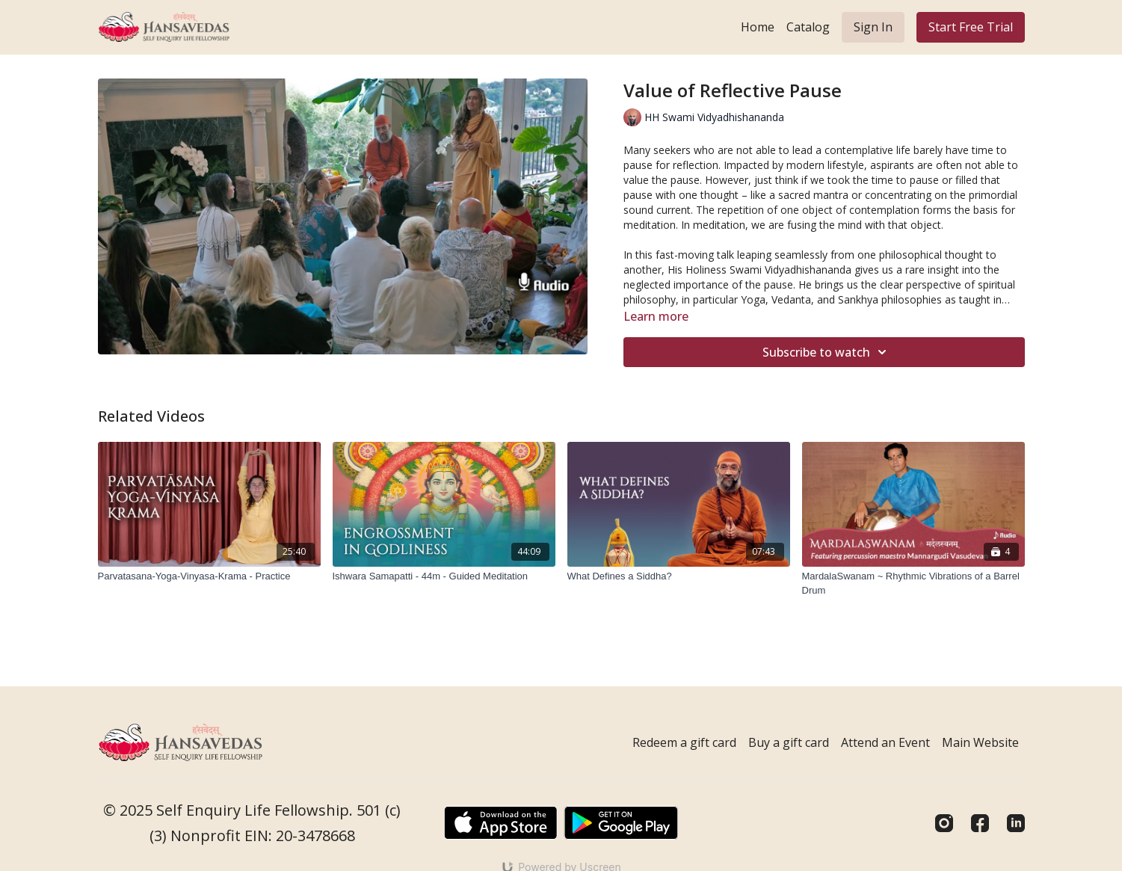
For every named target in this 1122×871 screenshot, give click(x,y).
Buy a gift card (788, 742)
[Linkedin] (1016, 823)
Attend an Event (885, 742)
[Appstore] (500, 823)
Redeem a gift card (684, 742)
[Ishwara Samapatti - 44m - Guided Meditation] (444, 576)
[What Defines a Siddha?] (678, 576)
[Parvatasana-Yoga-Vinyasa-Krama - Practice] (209, 576)
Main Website (980, 742)
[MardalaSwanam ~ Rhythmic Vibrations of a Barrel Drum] (913, 583)
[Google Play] (621, 823)
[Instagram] (944, 823)
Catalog (808, 27)
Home (757, 27)
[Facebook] (980, 823)
